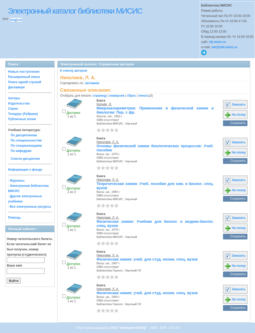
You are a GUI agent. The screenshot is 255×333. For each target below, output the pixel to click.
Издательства (19, 103)
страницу (100, 95)
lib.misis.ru (217, 42)
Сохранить (238, 123)
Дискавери (16, 87)
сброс (131, 95)
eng (13, 20)
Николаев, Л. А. (108, 142)
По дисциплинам (24, 135)
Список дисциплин (25, 159)
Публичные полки (22, 119)
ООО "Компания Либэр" (129, 328)
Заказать (235, 104)
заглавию (92, 83)
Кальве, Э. (104, 104)
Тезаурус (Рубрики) (23, 114)
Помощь (14, 217)
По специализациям (26, 145)
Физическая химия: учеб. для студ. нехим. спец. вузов (147, 259)
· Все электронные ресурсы (29, 206)
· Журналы (16, 180)
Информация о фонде (25, 169)
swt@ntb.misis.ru (224, 47)
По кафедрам (21, 151)
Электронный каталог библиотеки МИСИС (75, 11)
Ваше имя (14, 265)
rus (19, 20)
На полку (235, 114)
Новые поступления (24, 71)
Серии (13, 108)
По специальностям (26, 140)
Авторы (14, 98)
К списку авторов (73, 70)
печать (143, 95)
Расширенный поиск (24, 77)
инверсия (117, 95)
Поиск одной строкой (24, 82)
